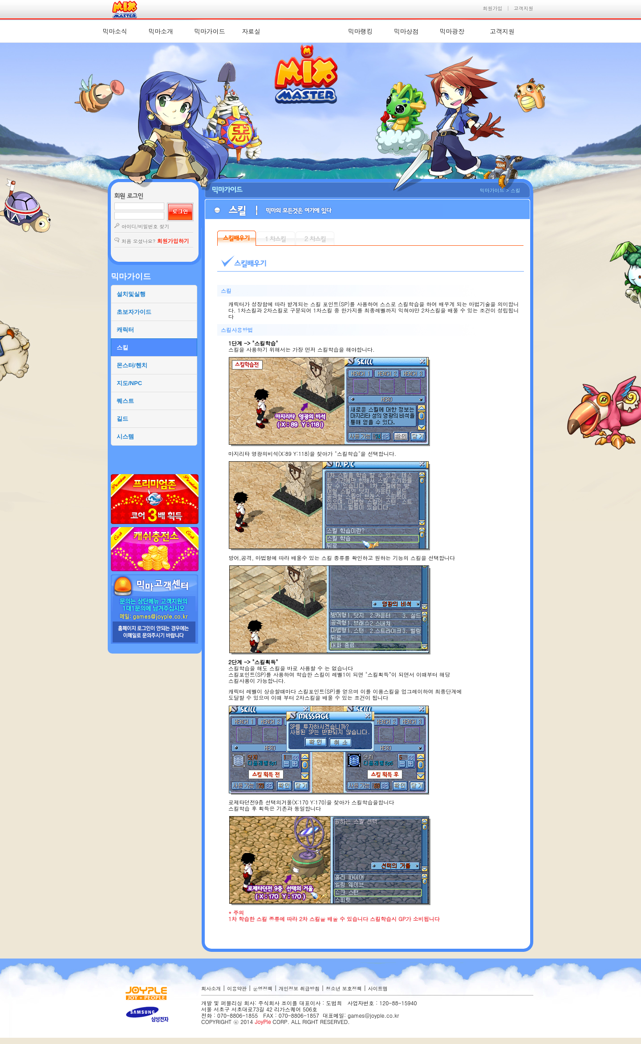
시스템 (125, 436)
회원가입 (493, 8)
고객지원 (523, 8)
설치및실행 (131, 294)
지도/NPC (129, 383)
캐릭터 (125, 329)
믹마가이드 (209, 31)
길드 (122, 418)
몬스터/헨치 (132, 365)
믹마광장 (451, 31)
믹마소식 (114, 31)
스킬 (122, 347)
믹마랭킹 (360, 31)
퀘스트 (125, 401)
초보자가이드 (134, 312)
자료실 (251, 31)
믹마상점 (406, 31)
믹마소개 (160, 31)
